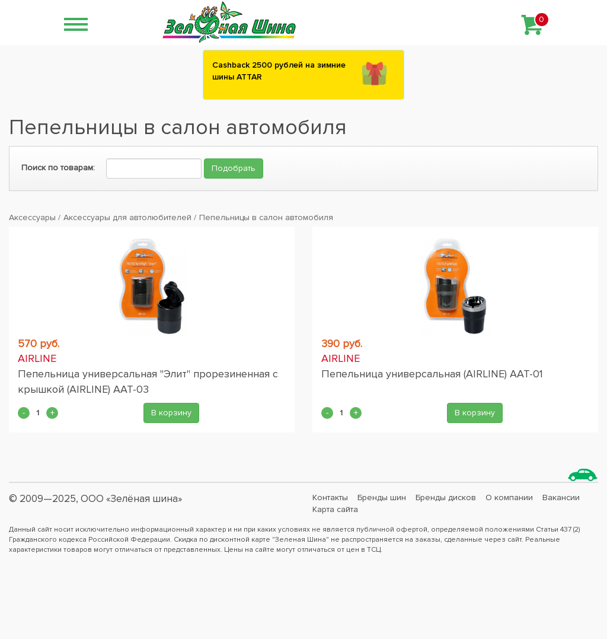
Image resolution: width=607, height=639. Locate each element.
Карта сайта (335, 509)
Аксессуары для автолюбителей (127, 217)
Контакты (330, 497)
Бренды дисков (446, 497)
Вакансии (561, 497)
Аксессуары (32, 217)
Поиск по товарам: (58, 168)
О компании (509, 497)
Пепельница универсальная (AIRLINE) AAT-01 (432, 373)
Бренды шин (381, 497)
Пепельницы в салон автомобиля (266, 217)
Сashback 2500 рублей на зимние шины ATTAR (279, 71)
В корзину (171, 413)
